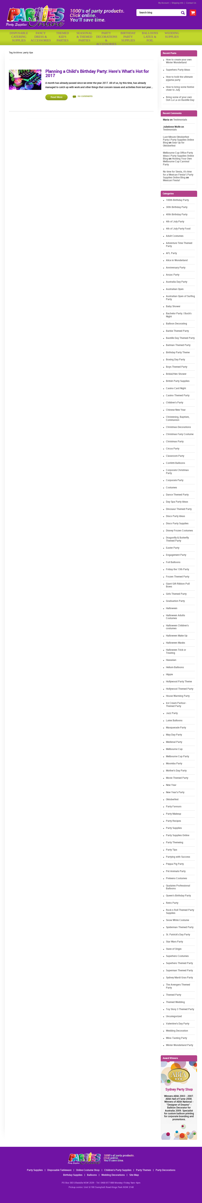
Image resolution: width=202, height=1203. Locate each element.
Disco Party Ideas (175, 516)
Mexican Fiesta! (171, 180)
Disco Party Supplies (177, 523)
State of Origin (174, 949)
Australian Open (175, 289)
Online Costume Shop (88, 1170)
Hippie (169, 674)
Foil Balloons (173, 562)
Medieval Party (174, 742)
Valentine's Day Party (177, 1023)
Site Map (134, 1175)
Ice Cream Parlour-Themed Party (176, 704)
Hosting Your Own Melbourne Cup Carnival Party (177, 161)
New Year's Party (175, 792)
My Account (163, 3)
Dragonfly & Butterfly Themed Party (177, 539)
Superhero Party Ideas (178, 70)
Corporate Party (174, 480)
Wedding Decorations (113, 1175)
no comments (85, 96)
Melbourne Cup (174, 749)
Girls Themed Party (176, 594)
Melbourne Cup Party (177, 756)
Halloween (171, 608)
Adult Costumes (174, 236)
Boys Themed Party (176, 367)
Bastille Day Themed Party (180, 338)
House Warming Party (178, 696)
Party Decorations (165, 1170)
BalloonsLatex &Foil (150, 36)
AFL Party (171, 253)
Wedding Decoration (177, 1031)
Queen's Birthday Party (178, 895)
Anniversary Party (175, 267)
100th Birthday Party (177, 200)
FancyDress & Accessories (41, 36)
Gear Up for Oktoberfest (173, 144)
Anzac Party (172, 275)
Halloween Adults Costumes (175, 617)
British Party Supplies (177, 381)
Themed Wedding (175, 1002)
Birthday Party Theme (178, 352)
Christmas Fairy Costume (179, 434)
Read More (56, 97)
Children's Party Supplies (117, 1170)
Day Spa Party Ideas (177, 502)
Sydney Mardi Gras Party (179, 977)
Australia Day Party (176, 282)
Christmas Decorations (178, 427)
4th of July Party (175, 221)
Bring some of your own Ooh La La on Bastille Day (180, 98)
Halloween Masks (175, 643)
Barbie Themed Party (177, 331)
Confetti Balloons (175, 463)
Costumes (171, 487)
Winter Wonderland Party (179, 1045)
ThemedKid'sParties (62, 36)
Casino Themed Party (177, 395)
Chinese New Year (176, 410)
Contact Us (191, 3)
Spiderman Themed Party (179, 927)
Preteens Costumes (176, 878)
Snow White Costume (177, 920)
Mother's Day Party (176, 770)
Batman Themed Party (178, 345)
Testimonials (180, 119)
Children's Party (174, 402)
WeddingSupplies (172, 34)
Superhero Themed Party (179, 963)
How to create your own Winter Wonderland (179, 61)
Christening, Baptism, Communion (177, 418)
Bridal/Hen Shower (176, 374)
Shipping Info (177, 3)
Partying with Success (178, 857)
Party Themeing (174, 842)
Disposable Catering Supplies (19, 36)
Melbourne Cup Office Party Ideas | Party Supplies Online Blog (178, 156)
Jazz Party (172, 713)
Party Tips (171, 850)
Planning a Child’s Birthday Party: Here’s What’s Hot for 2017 (97, 73)
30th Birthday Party (176, 207)
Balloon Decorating (176, 323)
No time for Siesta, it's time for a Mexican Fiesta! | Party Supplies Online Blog (178, 174)
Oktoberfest (172, 799)
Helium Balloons (175, 667)
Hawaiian (171, 660)
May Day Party (174, 734)
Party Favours (173, 806)
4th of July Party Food (178, 228)
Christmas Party (175, 441)
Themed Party (173, 995)
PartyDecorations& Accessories (106, 37)
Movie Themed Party (177, 778)
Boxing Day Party (175, 359)
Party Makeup (173, 814)
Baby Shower (173, 306)
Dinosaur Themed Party (179, 509)
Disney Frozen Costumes (179, 530)
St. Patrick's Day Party (178, 934)
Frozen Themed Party (177, 576)
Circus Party (172, 448)
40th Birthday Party (176, 214)
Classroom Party (175, 456)
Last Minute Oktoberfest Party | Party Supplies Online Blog (178, 140)
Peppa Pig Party (175, 864)
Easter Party (172, 548)
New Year (171, 785)
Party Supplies (174, 828)
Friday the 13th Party (177, 569)
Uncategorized (174, 1016)
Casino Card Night (176, 388)
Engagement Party (176, 555)
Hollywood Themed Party (179, 689)
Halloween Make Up (176, 635)
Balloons (92, 1175)
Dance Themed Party (177, 494)
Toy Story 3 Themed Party (180, 1009)
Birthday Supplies (72, 1175)
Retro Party (172, 903)
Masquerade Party (176, 727)
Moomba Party (174, 763)
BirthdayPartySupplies (128, 36)
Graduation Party (175, 601)
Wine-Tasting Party (176, 1038)
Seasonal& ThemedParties (84, 36)
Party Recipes (173, 821)
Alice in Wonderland (177, 260)
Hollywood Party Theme (179, 681)
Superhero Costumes (177, 956)
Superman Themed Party (179, 970)
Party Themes (143, 1170)
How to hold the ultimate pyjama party (179, 78)
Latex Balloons (174, 720)
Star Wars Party (174, 941)
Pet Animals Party (176, 871)
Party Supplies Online (177, 835)
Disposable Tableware (59, 1170)
